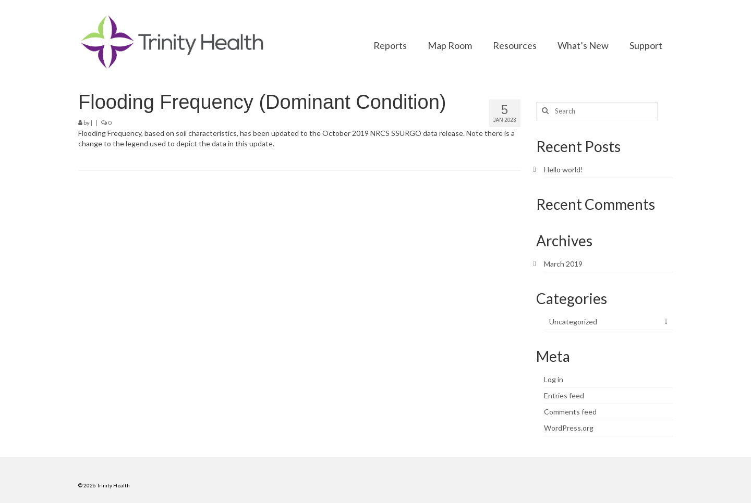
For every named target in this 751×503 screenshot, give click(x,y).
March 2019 (563, 263)
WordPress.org (568, 427)
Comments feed (570, 411)
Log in (553, 379)
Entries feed (564, 395)
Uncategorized (573, 321)
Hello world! (563, 169)
